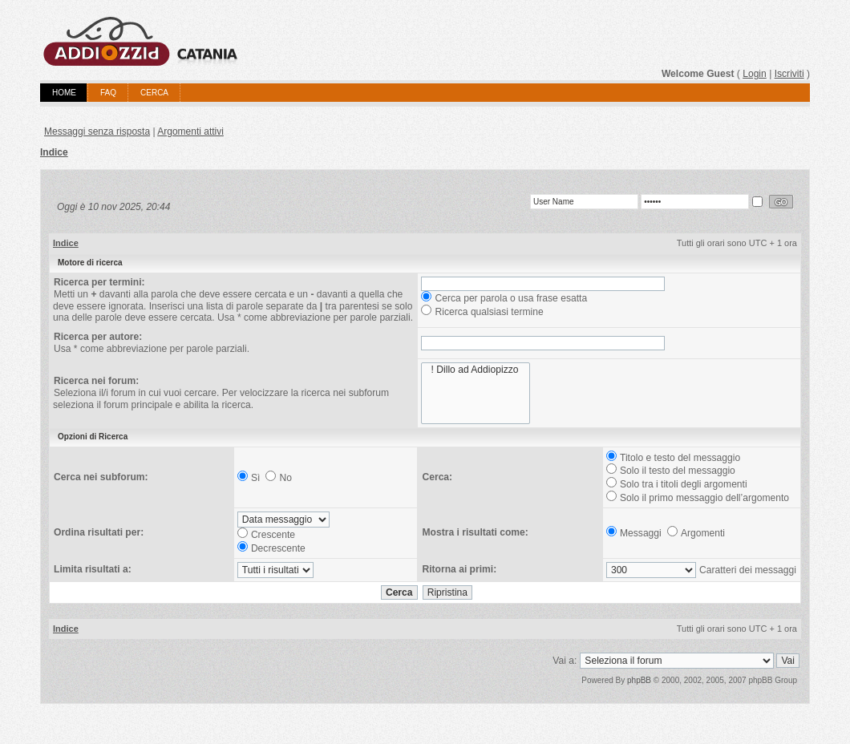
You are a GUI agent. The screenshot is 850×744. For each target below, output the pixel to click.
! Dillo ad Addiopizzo (475, 370)
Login (755, 73)
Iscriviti (789, 73)
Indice (54, 152)
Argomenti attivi (190, 131)
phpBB (639, 680)
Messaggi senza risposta (97, 131)
